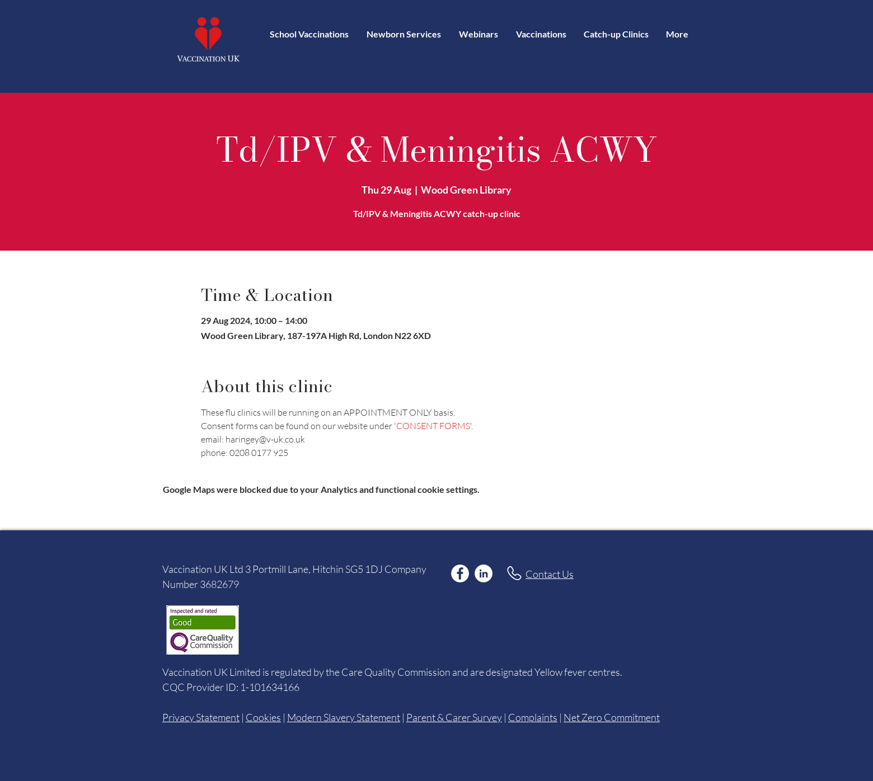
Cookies (263, 717)
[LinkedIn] (483, 573)
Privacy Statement (201, 717)
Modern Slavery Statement (343, 717)
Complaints (532, 717)
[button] (541, 33)
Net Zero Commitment (612, 717)
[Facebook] (460, 573)
